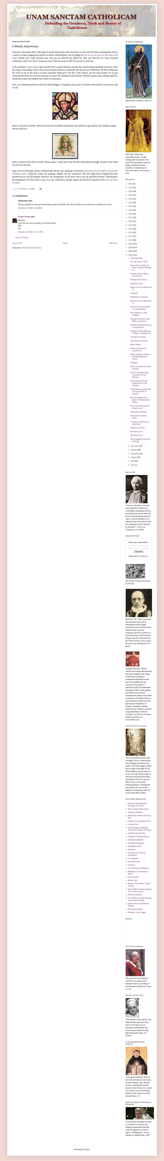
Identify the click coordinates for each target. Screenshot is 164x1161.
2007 (131, 255)
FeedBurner (143, 556)
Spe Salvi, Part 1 (136, 435)
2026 (131, 184)
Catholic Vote (133, 824)
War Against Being (135, 909)
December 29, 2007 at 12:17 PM (30, 232)
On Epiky (134, 363)
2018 (131, 214)
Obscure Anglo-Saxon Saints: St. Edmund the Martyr (140, 400)
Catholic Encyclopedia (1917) (139, 821)
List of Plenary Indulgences (138, 868)
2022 (131, 199)
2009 (131, 247)
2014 (131, 229)
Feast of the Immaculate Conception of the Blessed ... (139, 374)
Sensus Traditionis (135, 895)
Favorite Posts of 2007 (139, 262)
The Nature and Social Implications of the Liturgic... (139, 383)
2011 (131, 240)
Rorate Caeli (132, 880)
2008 (131, 251)
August (134, 457)
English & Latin (136, 283)
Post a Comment (22, 238)
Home (65, 243)
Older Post (113, 243)
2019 (131, 210)
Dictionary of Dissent (138, 412)
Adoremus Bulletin (135, 812)
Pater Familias (133, 877)
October (134, 450)
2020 (131, 206)
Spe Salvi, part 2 (136, 431)
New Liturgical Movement (138, 809)
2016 (131, 221)
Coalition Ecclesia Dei (136, 833)
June (133, 465)
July (133, 461)
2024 (131, 191)
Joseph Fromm (24, 217)
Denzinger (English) (136, 840)
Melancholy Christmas (139, 297)
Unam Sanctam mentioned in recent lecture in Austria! (140, 391)
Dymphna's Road (134, 846)
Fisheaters (132, 849)
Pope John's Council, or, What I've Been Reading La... (140, 267)
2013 (131, 232)
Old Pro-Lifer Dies (137, 428)
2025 (131, 187)
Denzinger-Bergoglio (136, 843)
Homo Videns (135, 344)
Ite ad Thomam (134, 862)
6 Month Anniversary (138, 280)
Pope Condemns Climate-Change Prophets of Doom (140, 356)
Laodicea (131, 865)
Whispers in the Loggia (137, 912)
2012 (131, 236)
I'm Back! (134, 293)
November (135, 446)
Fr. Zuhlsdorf (133, 858)
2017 (131, 217)
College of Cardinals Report (139, 836)
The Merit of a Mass (138, 337)
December (135, 258)
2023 (131, 195)
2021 (131, 202)
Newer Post (17, 243)
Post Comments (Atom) (32, 248)
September (135, 453)
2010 (131, 244)
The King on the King (138, 341)
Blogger (87, 1149)
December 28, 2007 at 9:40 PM (30, 208)
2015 (131, 225)
